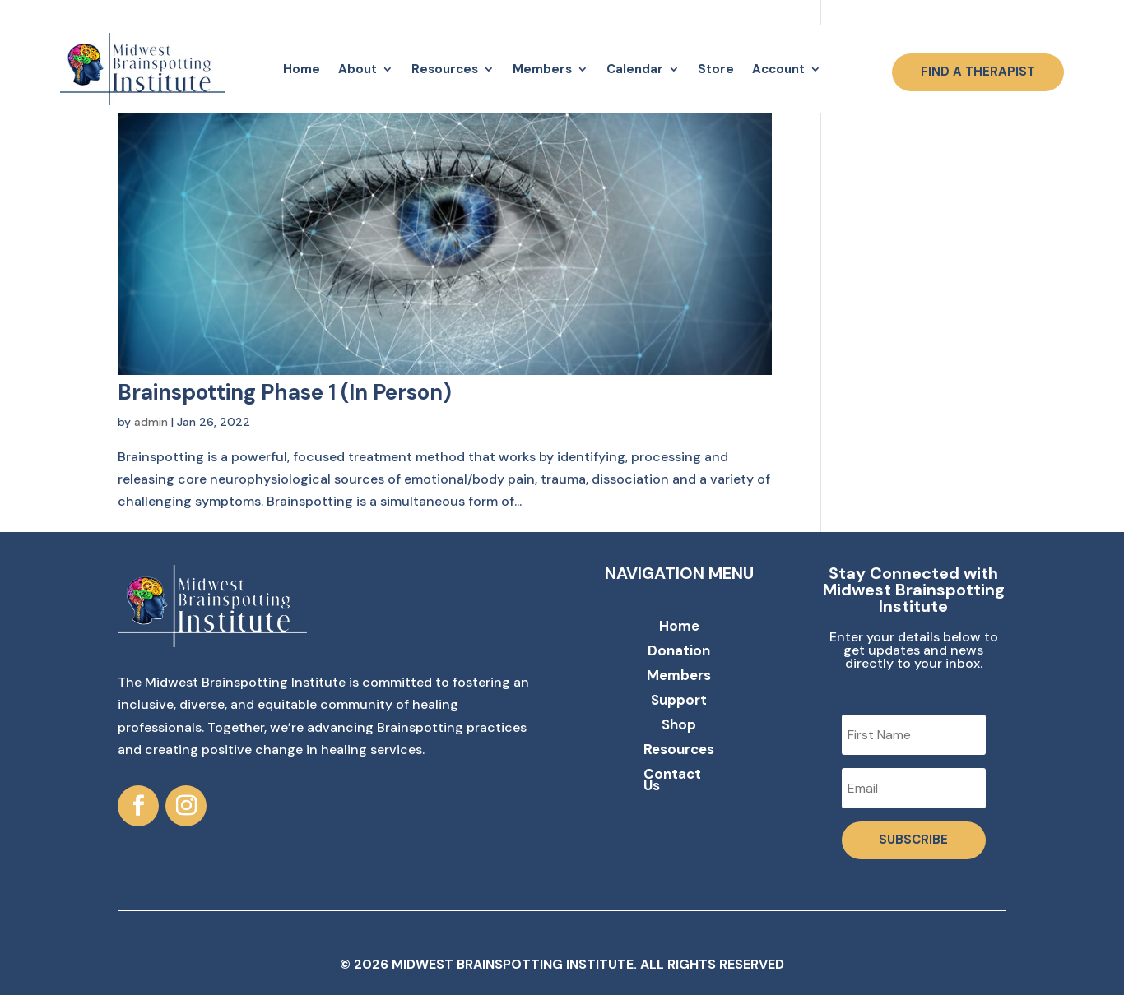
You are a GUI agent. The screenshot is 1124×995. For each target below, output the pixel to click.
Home (301, 69)
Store (716, 69)
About (357, 69)
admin (151, 421)
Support (679, 701)
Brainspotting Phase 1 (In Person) (285, 392)
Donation (679, 652)
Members (542, 69)
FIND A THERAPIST (978, 71)
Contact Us (672, 781)
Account (778, 69)
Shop (679, 726)
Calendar (634, 69)
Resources (444, 69)
